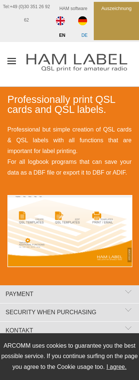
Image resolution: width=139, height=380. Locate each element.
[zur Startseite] (82, 64)
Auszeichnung (116, 8)
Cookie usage (75, 367)
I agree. (116, 367)
